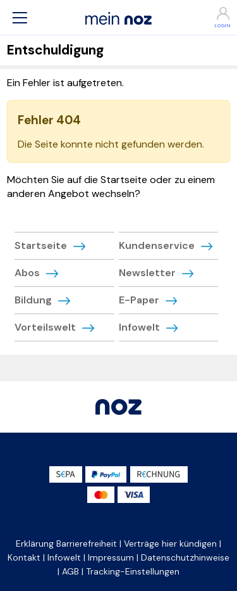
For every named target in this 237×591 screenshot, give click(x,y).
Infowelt (139, 327)
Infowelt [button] (64, 557)
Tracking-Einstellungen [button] (132, 571)
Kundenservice (157, 245)
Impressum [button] (111, 557)
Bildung (33, 300)
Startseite (41, 245)
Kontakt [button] (24, 557)
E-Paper (139, 300)
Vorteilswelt (45, 327)
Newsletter (147, 272)
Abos (27, 272)
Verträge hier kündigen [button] (170, 543)
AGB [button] (70, 571)
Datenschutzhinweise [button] (185, 557)
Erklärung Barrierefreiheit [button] (66, 543)
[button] (20, 17)
